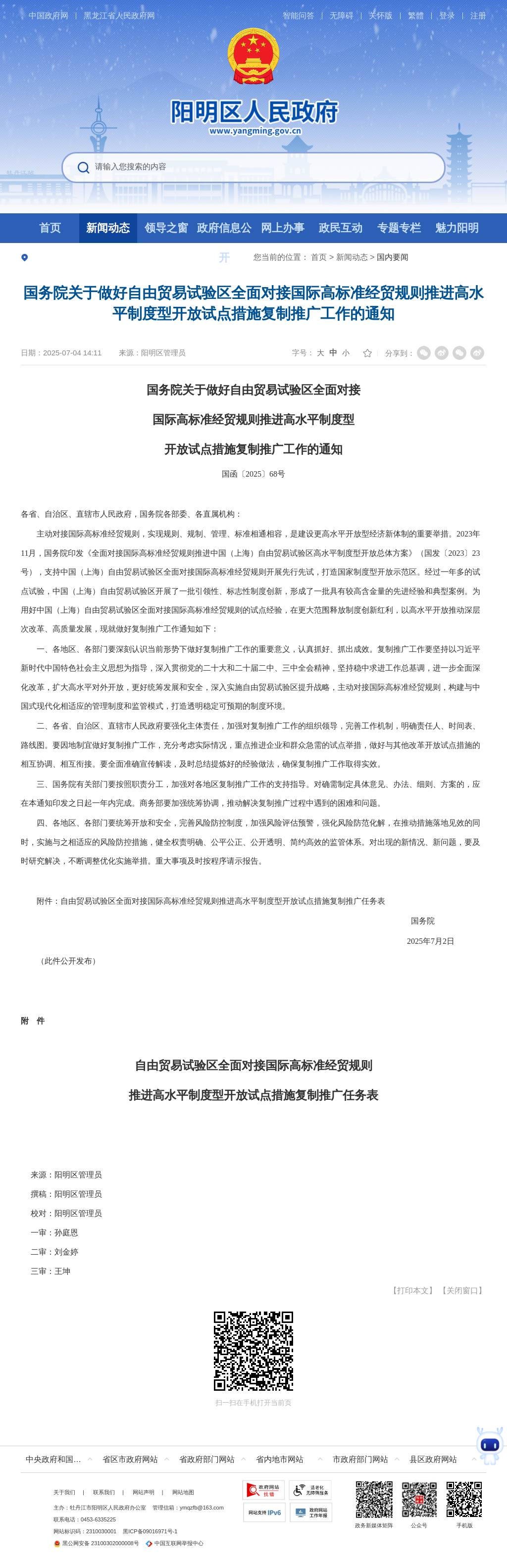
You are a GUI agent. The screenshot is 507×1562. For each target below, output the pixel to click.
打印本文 (413, 1290)
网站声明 (143, 1492)
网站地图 (183, 1492)
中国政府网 (48, 15)
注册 (478, 15)
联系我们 (104, 1492)
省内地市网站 (280, 1459)
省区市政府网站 (130, 1459)
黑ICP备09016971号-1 (150, 1531)
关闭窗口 (462, 1290)
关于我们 (64, 1492)
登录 (447, 15)
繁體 (416, 15)
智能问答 (298, 15)
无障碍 (342, 15)
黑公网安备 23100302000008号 (96, 1543)
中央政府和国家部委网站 (62, 1459)
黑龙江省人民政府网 (119, 15)
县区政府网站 (433, 1459)
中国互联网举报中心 (174, 1543)
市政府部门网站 (360, 1459)
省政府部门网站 (207, 1459)
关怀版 (381, 15)
